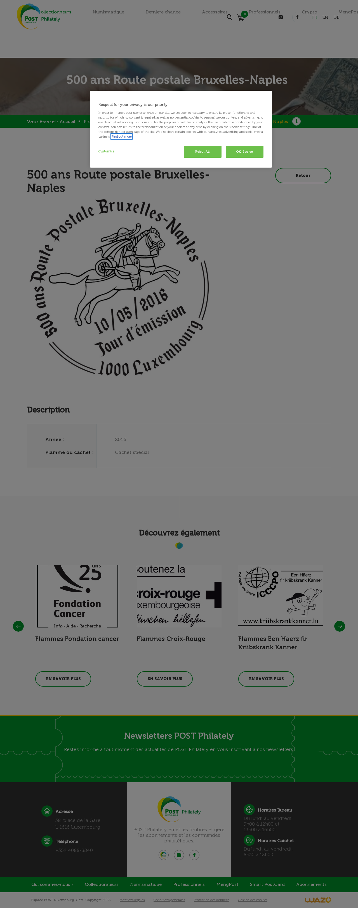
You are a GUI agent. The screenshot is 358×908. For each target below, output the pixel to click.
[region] (181, 129)
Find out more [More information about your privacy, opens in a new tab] (121, 136)
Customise (106, 151)
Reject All (202, 152)
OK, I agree (244, 152)
